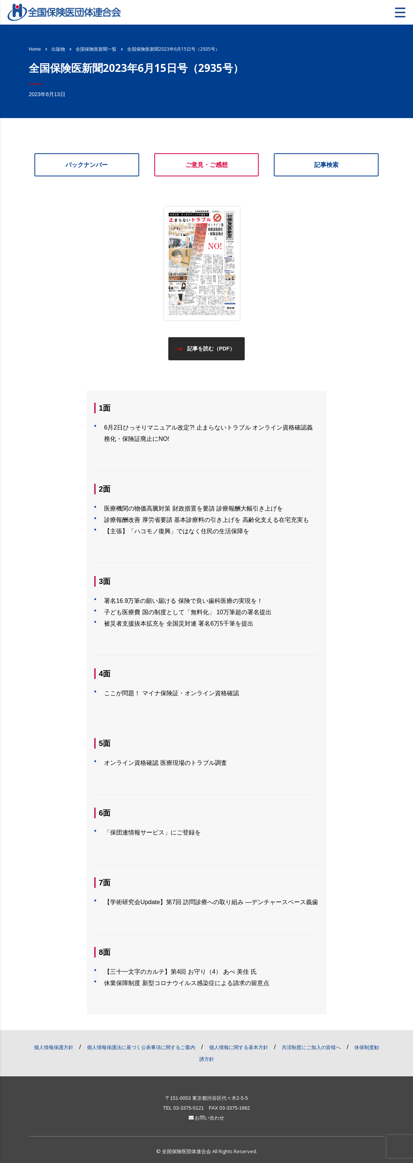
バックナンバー (86, 165)
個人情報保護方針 (53, 1047)
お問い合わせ (207, 1118)
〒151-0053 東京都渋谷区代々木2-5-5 (206, 1098)
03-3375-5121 (188, 1108)
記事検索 (326, 165)
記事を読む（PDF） (205, 348)
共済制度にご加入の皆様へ (311, 1047)
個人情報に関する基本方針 (238, 1047)
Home (35, 49)
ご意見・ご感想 (206, 165)
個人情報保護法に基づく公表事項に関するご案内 (141, 1047)
